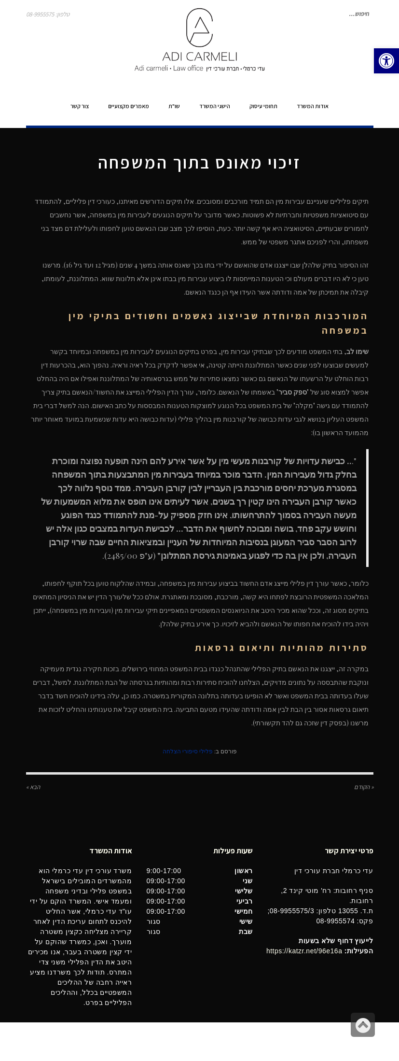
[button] (386, 60)
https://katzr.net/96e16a (304, 951)
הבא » (33, 787)
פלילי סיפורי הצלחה (188, 751)
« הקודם (363, 787)
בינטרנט (36, 1041)
